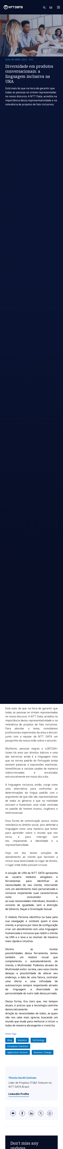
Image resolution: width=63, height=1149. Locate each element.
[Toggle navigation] (59, 7)
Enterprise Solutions (17, 1046)
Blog (9, 1040)
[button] (46, 7)
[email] (13, 1113)
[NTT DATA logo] (13, 7)
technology (38, 1040)
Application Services (17, 1052)
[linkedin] (31, 1113)
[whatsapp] (50, 1113)
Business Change (42, 1052)
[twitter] (40, 1113)
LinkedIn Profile (18, 1094)
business (22, 1040)
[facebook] (22, 1113)
